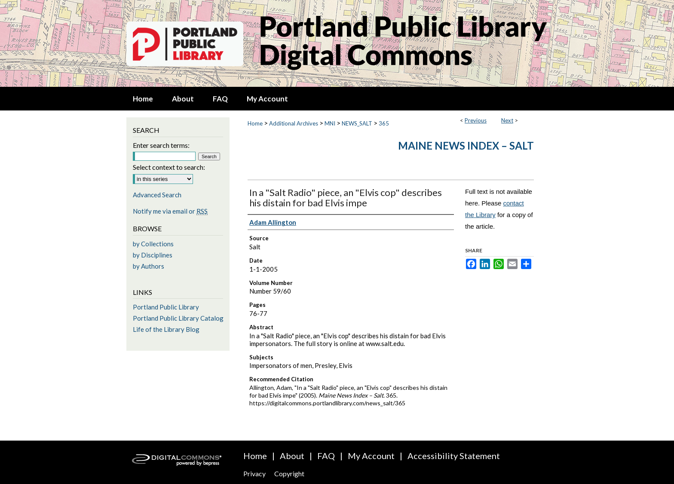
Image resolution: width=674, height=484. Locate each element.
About (292, 455)
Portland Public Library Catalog (178, 318)
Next (507, 120)
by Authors (148, 266)
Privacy (254, 473)
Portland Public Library (166, 307)
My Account (371, 455)
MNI (330, 123)
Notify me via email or (170, 211)
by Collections (153, 244)
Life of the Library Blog (166, 329)
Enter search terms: (161, 145)
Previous (476, 120)
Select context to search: (169, 167)
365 (384, 123)
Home (255, 123)
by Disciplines (152, 255)
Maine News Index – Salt (466, 145)
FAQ (326, 455)
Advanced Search (157, 195)
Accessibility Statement (453, 455)
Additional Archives (293, 123)
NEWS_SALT (357, 123)
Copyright (289, 473)
